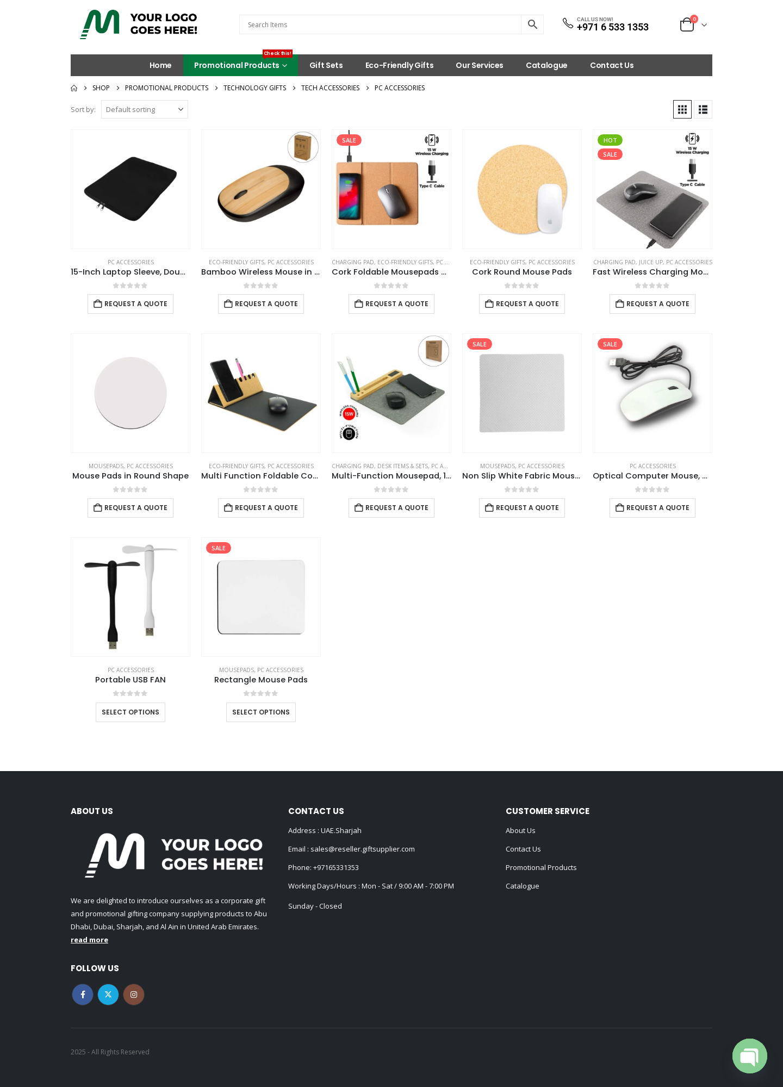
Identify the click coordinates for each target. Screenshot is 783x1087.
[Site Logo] (139, 24)
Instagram (134, 994)
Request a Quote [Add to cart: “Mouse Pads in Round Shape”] (135, 507)
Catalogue (547, 65)
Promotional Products (243, 62)
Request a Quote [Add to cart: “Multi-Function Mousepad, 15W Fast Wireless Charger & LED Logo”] (396, 507)
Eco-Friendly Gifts (399, 65)
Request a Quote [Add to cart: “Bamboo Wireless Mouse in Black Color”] (266, 303)
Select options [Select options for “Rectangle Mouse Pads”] (261, 712)
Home (161, 65)
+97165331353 (336, 867)
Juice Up (651, 262)
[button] (682, 109)
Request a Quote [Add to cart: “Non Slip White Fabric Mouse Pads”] (527, 507)
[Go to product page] (130, 189)
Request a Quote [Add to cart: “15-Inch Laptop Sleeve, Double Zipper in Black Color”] (135, 303)
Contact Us (612, 65)
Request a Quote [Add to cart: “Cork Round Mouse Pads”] (527, 303)
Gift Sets (326, 65)
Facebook (83, 994)
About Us (521, 830)
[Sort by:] (144, 109)
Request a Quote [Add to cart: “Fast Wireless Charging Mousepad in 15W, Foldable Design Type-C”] (657, 303)
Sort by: (83, 109)
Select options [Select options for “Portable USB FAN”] (130, 712)
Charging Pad (353, 262)
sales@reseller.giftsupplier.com (362, 849)
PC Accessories (131, 262)
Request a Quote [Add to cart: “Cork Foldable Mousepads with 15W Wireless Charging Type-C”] (396, 303)
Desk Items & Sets (402, 466)
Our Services (480, 65)
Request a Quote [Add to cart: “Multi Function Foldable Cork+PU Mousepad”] (266, 507)
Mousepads (106, 466)
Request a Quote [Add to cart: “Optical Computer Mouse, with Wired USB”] (657, 507)
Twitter (108, 994)
